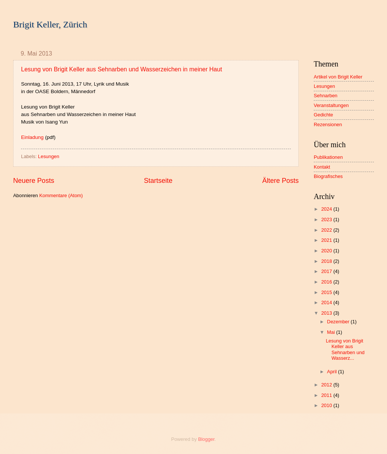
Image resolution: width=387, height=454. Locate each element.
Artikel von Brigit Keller (338, 77)
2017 (327, 271)
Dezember (339, 321)
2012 (327, 385)
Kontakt (322, 167)
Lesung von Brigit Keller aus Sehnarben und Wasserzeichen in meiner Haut (121, 69)
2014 (327, 302)
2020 (327, 250)
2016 (327, 282)
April (332, 371)
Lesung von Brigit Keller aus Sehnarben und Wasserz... (345, 349)
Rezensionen (328, 124)
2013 (327, 313)
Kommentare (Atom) (61, 195)
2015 (327, 292)
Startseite (158, 180)
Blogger (206, 439)
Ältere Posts (280, 180)
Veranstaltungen (331, 105)
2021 (327, 240)
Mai (331, 332)
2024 (327, 209)
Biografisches (328, 176)
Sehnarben (325, 95)
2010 (327, 405)
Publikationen (328, 157)
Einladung (32, 137)
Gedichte (323, 115)
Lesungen (48, 156)
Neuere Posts (33, 180)
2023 (327, 219)
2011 (327, 395)
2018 (327, 261)
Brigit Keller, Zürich (50, 24)
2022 (327, 230)
